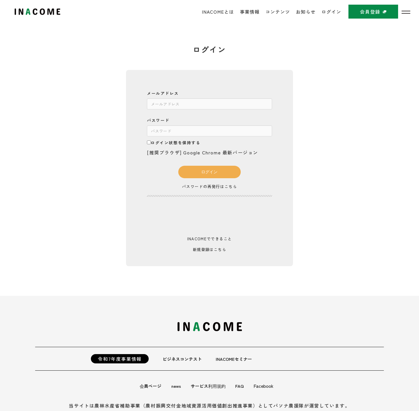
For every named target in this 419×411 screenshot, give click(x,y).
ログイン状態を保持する (174, 142)
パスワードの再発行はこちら (209, 186)
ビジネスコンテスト (183, 358)
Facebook (268, 385)
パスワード (158, 120)
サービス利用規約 (211, 385)
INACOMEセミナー (237, 358)
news (178, 385)
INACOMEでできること (209, 238)
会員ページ (151, 385)
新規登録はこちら (209, 249)
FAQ (244, 385)
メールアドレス (163, 93)
